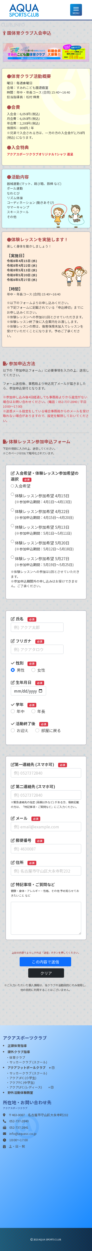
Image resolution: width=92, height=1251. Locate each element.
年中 (21, 711)
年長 (41, 711)
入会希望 (22, 486)
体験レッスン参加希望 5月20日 (44, 545)
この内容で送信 (45, 962)
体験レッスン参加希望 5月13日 (43, 530)
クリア (46, 973)
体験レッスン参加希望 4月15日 (43, 498)
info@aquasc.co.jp (23, 1133)
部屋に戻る (51, 730)
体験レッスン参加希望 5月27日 (44, 561)
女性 (41, 670)
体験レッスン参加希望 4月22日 (44, 514)
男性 (21, 670)
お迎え (22, 730)
